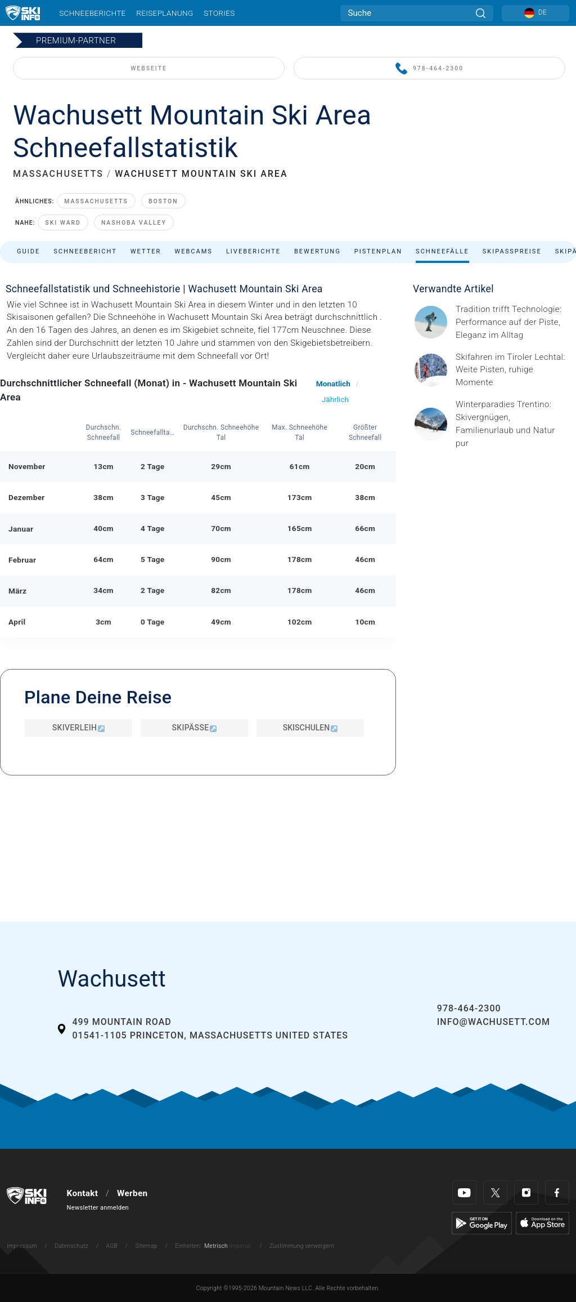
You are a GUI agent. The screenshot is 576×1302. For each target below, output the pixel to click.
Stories (219, 12)
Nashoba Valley (133, 222)
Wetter (145, 251)
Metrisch (216, 1246)
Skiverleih (78, 727)
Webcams (193, 251)
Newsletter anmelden (98, 1207)
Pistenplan (378, 251)
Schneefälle (442, 251)
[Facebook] (557, 1192)
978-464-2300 (429, 69)
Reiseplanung (164, 12)
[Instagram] (526, 1192)
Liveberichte (253, 251)
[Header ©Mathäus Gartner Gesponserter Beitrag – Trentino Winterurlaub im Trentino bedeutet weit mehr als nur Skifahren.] (512, 424)
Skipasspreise (512, 251)
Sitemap (147, 1246)
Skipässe (194, 727)
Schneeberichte (92, 12)
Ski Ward (63, 222)
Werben (132, 1193)
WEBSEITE (148, 68)
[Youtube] (464, 1192)
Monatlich (333, 383)
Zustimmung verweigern (301, 1246)
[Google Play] (482, 1223)
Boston (163, 201)
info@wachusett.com (493, 1021)
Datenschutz (71, 1246)
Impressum (22, 1246)
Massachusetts (96, 201)
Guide (28, 251)
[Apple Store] (542, 1223)
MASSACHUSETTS (58, 173)
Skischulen (310, 727)
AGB (112, 1246)
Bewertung (317, 251)
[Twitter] (495, 1192)
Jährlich (335, 399)
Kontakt (82, 1193)
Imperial (240, 1246)
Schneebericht (85, 251)
